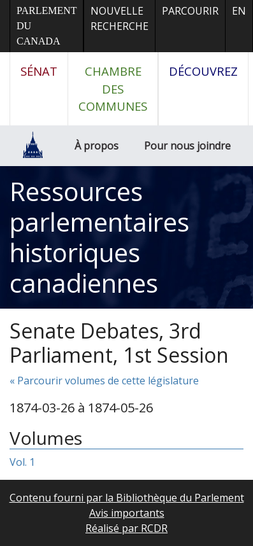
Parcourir (190, 11)
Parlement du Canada (46, 25)
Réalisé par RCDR (126, 528)
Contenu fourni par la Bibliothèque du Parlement (127, 498)
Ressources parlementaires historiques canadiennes (99, 237)
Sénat (38, 71)
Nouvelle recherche (119, 18)
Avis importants (126, 513)
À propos (97, 146)
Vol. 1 (22, 462)
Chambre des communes (112, 88)
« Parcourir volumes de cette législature (104, 381)
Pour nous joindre (187, 146)
